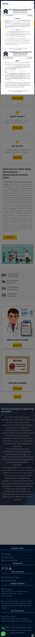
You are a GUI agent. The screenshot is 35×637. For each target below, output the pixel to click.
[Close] (32, 3)
